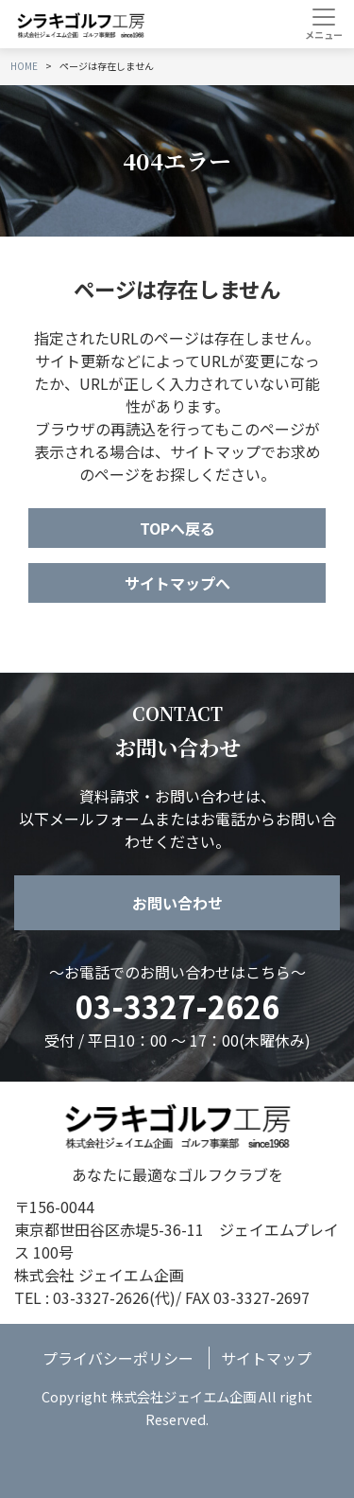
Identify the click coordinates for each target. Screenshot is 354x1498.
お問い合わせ (177, 902)
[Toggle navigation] (323, 23)
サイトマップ (266, 1358)
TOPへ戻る (177, 528)
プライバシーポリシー (118, 1358)
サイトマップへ (177, 583)
